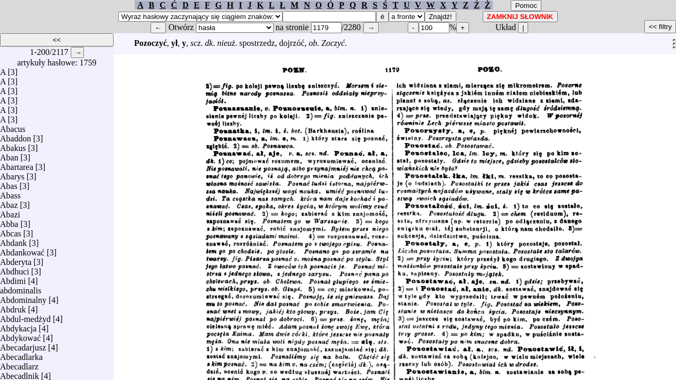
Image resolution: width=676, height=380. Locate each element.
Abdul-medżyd (25, 316)
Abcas (10, 230)
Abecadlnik (19, 373)
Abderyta (16, 259)
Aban (9, 154)
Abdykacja (18, 325)
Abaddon (15, 135)
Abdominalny (23, 297)
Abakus (13, 145)
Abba (9, 221)
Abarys (12, 173)
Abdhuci (14, 268)
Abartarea (16, 164)
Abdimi (13, 278)
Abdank (13, 240)
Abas (8, 183)
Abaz (9, 202)
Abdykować (20, 335)
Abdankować (22, 249)
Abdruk (13, 306)
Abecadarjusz (23, 344)
